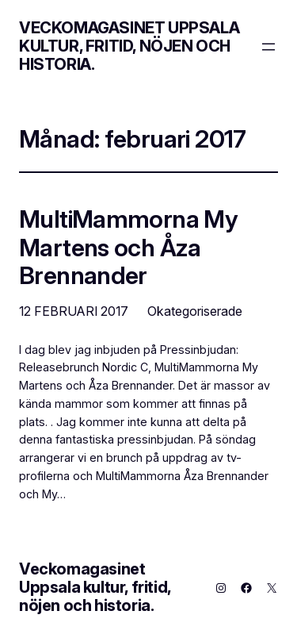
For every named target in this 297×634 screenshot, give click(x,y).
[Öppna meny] (268, 46)
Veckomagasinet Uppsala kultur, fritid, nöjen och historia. (129, 46)
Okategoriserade (194, 311)
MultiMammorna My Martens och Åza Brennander (128, 247)
